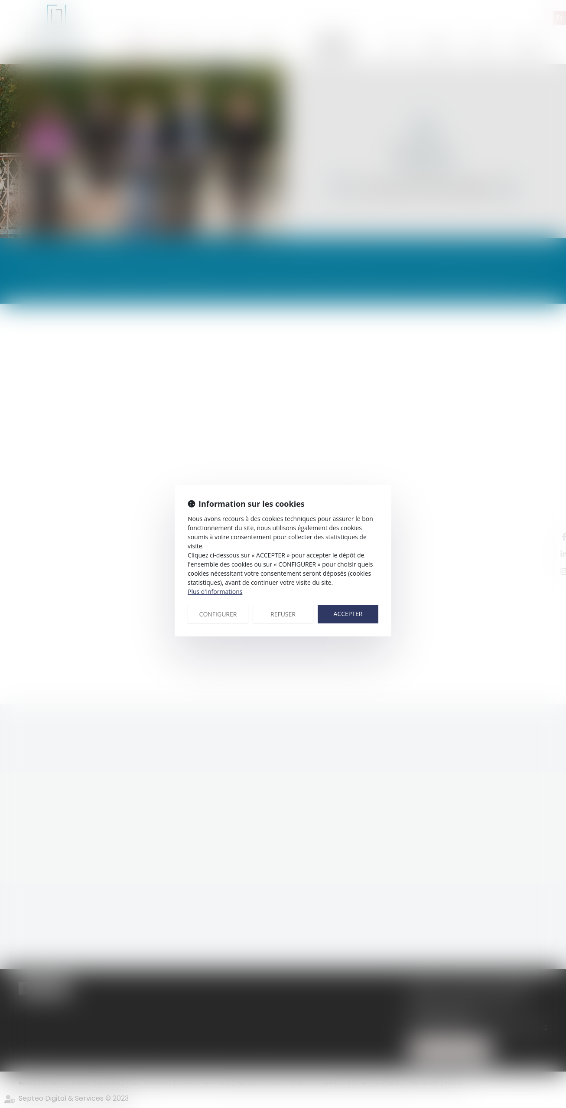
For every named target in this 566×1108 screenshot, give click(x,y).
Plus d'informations (215, 591)
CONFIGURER (218, 614)
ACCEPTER (348, 614)
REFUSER (283, 614)
